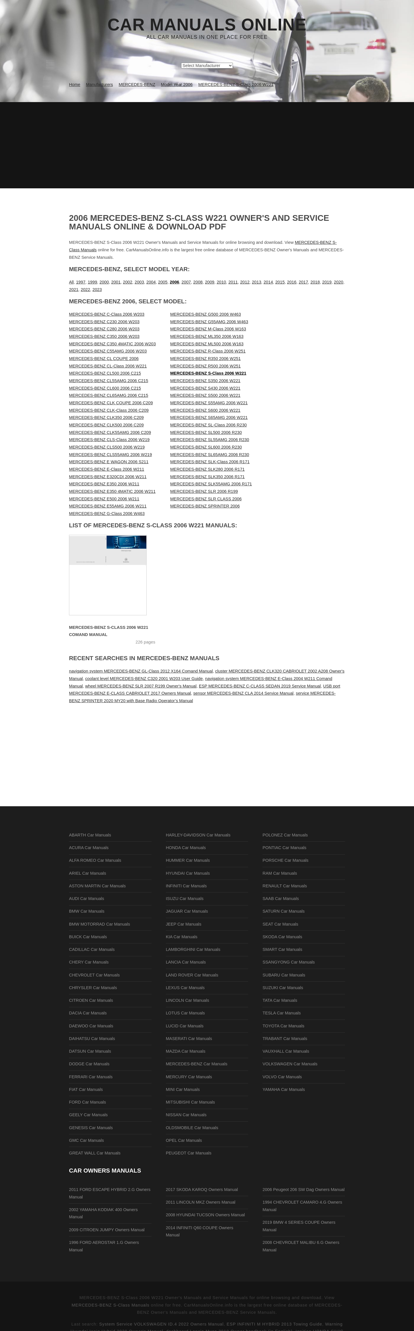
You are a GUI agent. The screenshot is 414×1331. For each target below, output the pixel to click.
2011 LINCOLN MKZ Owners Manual (200, 1202)
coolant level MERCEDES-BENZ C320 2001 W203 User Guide (144, 678)
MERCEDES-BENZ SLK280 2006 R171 (207, 469)
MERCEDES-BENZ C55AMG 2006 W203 (108, 351)
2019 (327, 282)
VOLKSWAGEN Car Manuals (289, 1064)
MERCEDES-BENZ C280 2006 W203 (104, 329)
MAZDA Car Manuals (186, 1051)
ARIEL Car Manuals (87, 873)
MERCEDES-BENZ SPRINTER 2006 (205, 506)
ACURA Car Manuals (89, 847)
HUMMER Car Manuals (188, 860)
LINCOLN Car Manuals (187, 1000)
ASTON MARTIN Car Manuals (97, 886)
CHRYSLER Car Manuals (93, 987)
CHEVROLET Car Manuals (94, 975)
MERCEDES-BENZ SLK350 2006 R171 (207, 476)
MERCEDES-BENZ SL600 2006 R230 (206, 447)
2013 (256, 282)
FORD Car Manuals (87, 1102)
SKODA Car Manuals (282, 936)
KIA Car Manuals (182, 936)
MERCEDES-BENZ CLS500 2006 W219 (107, 447)
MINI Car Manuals (183, 1089)
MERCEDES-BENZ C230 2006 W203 (104, 321)
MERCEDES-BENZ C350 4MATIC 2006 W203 (112, 344)
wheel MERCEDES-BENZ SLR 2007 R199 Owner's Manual (140, 686)
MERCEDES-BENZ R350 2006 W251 (205, 358)
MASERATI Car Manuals (189, 1038)
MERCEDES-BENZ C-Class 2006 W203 (106, 314)
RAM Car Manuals (279, 873)
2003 (139, 282)
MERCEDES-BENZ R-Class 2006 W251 (208, 351)
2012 (245, 282)
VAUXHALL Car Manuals (285, 1051)
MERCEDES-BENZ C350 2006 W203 (104, 336)
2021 (73, 289)
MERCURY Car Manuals (189, 1077)
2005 (163, 282)
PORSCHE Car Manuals (285, 860)
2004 (151, 282)
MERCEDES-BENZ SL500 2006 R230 (206, 432)
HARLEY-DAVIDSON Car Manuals (198, 835)
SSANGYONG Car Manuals (288, 962)
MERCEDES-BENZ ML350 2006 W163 (207, 336)
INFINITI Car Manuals (186, 886)
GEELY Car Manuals (88, 1114)
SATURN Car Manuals (283, 911)
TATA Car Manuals (279, 1000)
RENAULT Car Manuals (284, 886)
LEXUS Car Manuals (185, 987)
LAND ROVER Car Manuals (192, 975)
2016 (291, 282)
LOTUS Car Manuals (185, 1013)
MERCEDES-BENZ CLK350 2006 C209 (106, 417)
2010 (221, 282)
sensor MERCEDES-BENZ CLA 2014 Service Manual (243, 693)
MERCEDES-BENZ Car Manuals (196, 1064)
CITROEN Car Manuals (91, 1000)
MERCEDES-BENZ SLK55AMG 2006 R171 (211, 484)
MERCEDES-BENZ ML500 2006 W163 (207, 344)
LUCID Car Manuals (185, 1026)
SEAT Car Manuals (280, 924)
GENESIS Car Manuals (91, 1127)
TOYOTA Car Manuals (283, 1026)
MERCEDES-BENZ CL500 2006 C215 (105, 373)
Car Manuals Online (207, 24)
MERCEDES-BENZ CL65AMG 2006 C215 (108, 395)
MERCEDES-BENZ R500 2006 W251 (205, 366)
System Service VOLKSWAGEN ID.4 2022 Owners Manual (161, 1324)
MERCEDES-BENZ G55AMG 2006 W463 (209, 321)
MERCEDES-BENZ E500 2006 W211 (104, 499)
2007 (186, 282)
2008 (198, 282)
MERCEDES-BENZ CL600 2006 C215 (105, 388)
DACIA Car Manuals (88, 1013)
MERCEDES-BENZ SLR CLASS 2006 (205, 499)
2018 (315, 282)
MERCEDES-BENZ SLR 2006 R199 (204, 491)
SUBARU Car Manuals (283, 975)
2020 (338, 282)
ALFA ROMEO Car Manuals (95, 860)
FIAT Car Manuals (86, 1089)
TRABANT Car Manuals (284, 1038)
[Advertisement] (206, 145)
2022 (85, 289)
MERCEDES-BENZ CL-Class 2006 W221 (108, 366)
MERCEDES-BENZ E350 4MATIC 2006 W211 (112, 491)
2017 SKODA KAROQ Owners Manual (202, 1189)
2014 (268, 282)
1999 (92, 282)
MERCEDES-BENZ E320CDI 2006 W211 (108, 476)
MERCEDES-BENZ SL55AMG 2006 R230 (209, 439)
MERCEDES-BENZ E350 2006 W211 (104, 484)
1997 (80, 282)
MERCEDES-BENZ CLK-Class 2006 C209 (109, 410)
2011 (233, 282)
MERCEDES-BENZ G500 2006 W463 (205, 314)
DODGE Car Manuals (89, 1064)
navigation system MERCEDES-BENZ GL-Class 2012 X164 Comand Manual (141, 671)
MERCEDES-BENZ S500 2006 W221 (205, 395)
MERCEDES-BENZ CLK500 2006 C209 (106, 425)
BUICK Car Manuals (88, 936)
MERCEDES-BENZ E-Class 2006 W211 (106, 469)
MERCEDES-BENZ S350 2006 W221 (205, 380)
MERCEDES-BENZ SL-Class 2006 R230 (208, 425)
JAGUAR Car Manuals (187, 911)
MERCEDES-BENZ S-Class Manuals (111, 1305)
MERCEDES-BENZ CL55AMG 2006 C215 (108, 380)
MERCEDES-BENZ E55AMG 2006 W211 (108, 506)
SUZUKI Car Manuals (282, 987)
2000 (104, 282)
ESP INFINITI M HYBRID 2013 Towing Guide (274, 1324)
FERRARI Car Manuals (91, 1077)
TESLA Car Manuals (281, 1013)
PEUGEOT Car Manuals (189, 1153)
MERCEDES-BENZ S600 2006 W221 (205, 410)
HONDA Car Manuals (186, 847)
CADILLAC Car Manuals (92, 949)
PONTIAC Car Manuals (284, 847)
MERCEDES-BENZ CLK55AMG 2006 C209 (110, 432)
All (71, 282)
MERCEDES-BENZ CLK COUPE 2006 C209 (111, 403)
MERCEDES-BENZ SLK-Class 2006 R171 (210, 461)
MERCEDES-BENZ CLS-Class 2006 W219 (109, 439)
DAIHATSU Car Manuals (92, 1038)
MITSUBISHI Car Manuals (190, 1102)
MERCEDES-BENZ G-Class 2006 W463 (107, 513)
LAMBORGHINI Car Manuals (193, 949)
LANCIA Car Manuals (186, 962)
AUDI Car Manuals (86, 898)
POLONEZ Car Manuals (285, 835)
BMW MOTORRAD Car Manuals (99, 924)
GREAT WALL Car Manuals (94, 1153)
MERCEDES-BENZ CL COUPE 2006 (104, 358)
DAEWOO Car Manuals (91, 1026)
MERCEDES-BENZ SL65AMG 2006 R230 (209, 454)
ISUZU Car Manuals (185, 898)
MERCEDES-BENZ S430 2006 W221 (205, 388)
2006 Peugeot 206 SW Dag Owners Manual (303, 1189)
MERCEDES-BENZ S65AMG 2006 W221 (209, 417)
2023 (97, 289)
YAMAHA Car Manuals (283, 1089)
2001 (116, 282)
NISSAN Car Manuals (186, 1114)
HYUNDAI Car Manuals (188, 873)
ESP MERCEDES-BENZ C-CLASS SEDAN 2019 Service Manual (260, 686)
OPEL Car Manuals (184, 1140)
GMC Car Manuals (86, 1140)
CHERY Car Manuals (89, 962)
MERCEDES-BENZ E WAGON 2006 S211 (108, 461)
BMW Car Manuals (86, 911)
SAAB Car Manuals (280, 898)
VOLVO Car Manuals (282, 1077)
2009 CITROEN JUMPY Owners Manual (107, 1229)
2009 (209, 282)
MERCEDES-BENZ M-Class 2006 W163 (208, 329)
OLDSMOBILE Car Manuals (192, 1127)
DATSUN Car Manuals (90, 1051)
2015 (280, 282)
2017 (303, 282)
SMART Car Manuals (282, 949)
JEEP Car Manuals (184, 924)
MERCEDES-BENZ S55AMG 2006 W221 (209, 403)
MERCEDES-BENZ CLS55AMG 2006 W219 (110, 454)
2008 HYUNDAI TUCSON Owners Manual (205, 1215)
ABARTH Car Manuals (90, 835)
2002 (128, 282)
